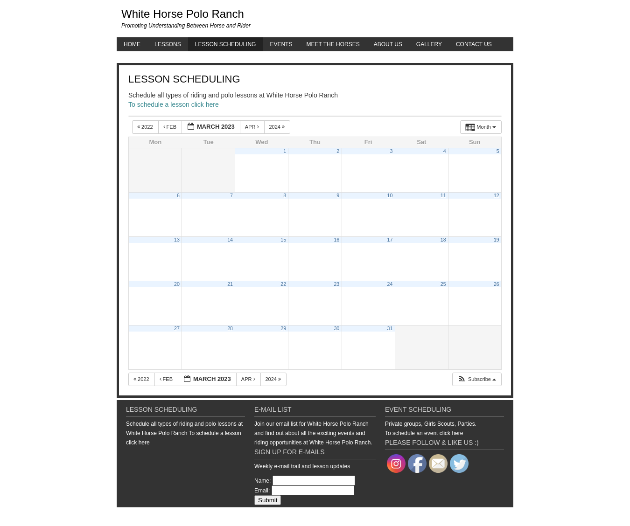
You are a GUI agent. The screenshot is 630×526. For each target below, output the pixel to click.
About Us (388, 44)
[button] (477, 379)
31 (390, 328)
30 (336, 328)
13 (177, 239)
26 (496, 284)
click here (138, 442)
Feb (170, 127)
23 (336, 284)
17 (390, 239)
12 (496, 195)
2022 (145, 127)
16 (336, 239)
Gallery (429, 44)
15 (283, 239)
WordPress (482, 516)
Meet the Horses (332, 44)
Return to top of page (149, 516)
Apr (252, 127)
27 (177, 328)
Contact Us (474, 44)
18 (443, 239)
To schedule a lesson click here (173, 104)
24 (390, 284)
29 (283, 328)
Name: (262, 481)
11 (443, 195)
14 (230, 239)
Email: (262, 490)
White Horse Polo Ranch (182, 13)
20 (177, 284)
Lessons (167, 44)
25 (443, 284)
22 (283, 284)
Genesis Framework (441, 516)
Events (281, 44)
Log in (506, 516)
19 (496, 239)
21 (230, 284)
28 (230, 328)
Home (132, 44)
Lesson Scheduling (225, 44)
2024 (278, 127)
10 (390, 195)
